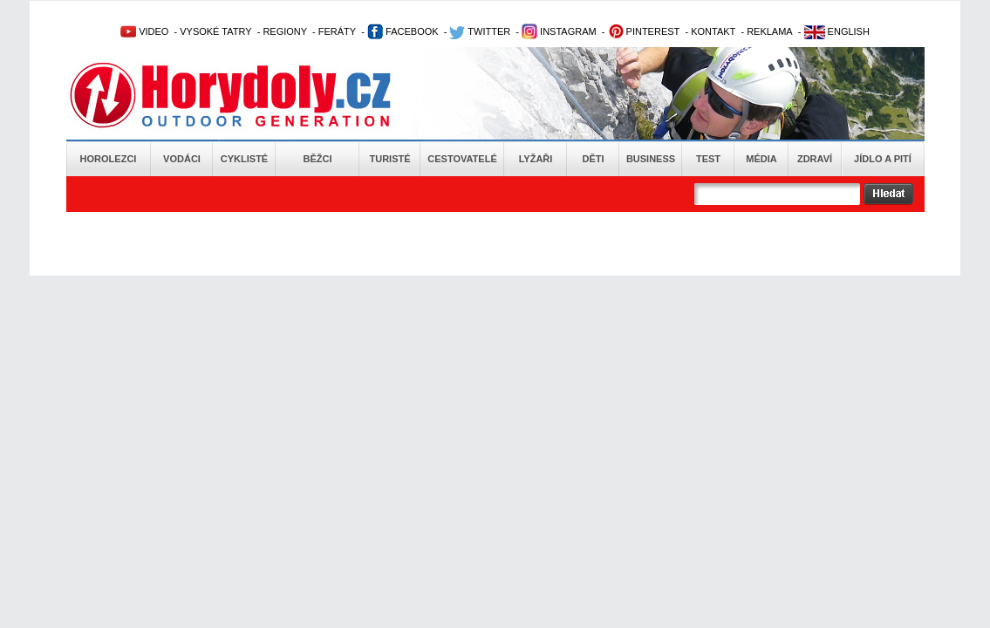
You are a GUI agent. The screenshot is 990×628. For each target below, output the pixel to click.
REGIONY (285, 31)
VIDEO (144, 31)
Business (650, 159)
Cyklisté (244, 159)
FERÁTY (337, 31)
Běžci (318, 159)
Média (761, 159)
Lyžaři (536, 159)
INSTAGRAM (559, 31)
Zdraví (814, 159)
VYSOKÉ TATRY (215, 31)
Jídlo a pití (882, 159)
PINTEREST (644, 31)
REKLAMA (770, 31)
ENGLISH (837, 31)
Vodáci (182, 159)
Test (708, 159)
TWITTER (479, 31)
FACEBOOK (403, 31)
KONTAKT (713, 31)
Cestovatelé (461, 159)
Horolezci (108, 159)
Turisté (389, 159)
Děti (593, 159)
